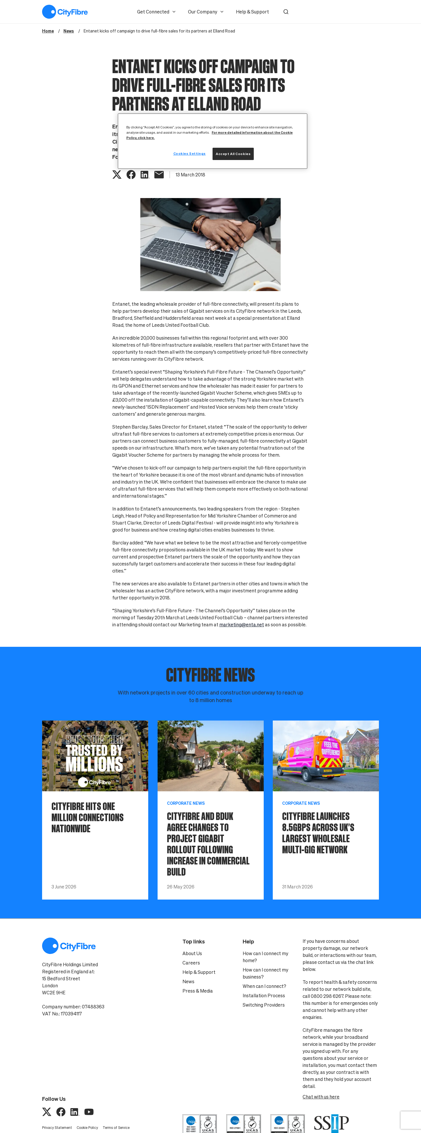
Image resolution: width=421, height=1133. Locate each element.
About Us (192, 953)
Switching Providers (264, 1005)
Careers (191, 962)
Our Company (206, 11)
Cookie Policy (87, 1127)
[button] (286, 11)
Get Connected (156, 11)
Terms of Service (116, 1127)
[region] (213, 141)
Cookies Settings (189, 153)
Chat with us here (321, 1096)
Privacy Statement (57, 1127)
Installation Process (264, 995)
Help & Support (252, 11)
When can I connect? (264, 986)
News (188, 981)
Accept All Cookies (233, 154)
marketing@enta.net (241, 624)
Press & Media (197, 990)
